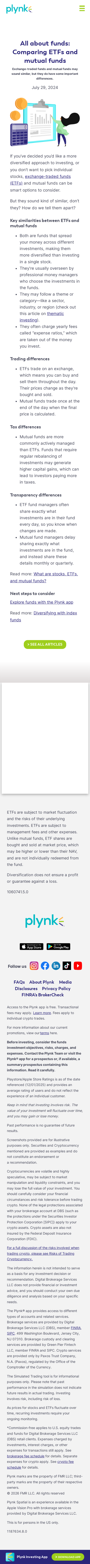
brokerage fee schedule (25, 1456)
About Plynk (41, 982)
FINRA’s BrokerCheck (43, 995)
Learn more (42, 1013)
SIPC (11, 1333)
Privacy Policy (56, 989)
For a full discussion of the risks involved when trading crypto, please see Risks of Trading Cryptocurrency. (43, 1253)
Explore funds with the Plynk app (41, 602)
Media (65, 982)
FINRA (76, 1328)
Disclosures (26, 989)
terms (44, 1033)
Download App (67, 1557)
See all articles (45, 644)
